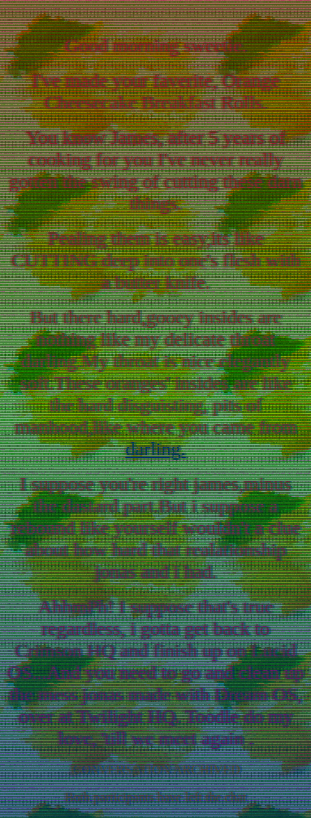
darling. (156, 448)
